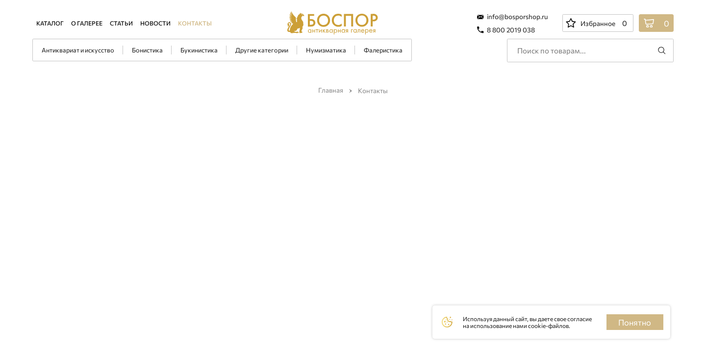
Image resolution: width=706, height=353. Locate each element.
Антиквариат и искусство (78, 50)
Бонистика (147, 50)
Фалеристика (383, 50)
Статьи (121, 23)
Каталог (50, 23)
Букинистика (199, 50)
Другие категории (261, 50)
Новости (155, 23)
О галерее (86, 23)
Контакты (195, 23)
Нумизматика (326, 50)
